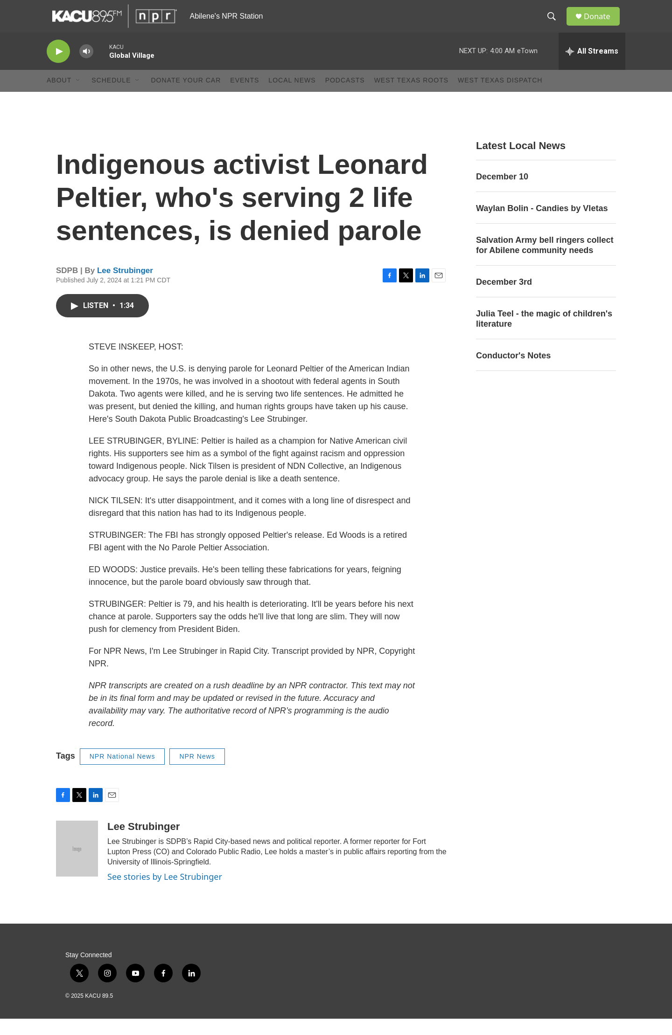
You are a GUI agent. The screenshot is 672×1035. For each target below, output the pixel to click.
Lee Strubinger (125, 286)
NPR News (197, 772)
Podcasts (345, 97)
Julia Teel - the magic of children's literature (544, 335)
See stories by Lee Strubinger (164, 893)
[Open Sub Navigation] (78, 97)
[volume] (86, 67)
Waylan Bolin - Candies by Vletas (542, 224)
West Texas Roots (411, 97)
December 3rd (504, 298)
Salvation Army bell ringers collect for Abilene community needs (544, 261)
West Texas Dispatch (500, 97)
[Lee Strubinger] (77, 865)
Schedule (111, 97)
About (59, 97)
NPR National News (122, 772)
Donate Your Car (186, 97)
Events (244, 97)
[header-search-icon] (555, 25)
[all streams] (592, 67)
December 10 (502, 193)
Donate (601, 24)
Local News (291, 97)
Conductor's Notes (513, 372)
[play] (58, 67)
